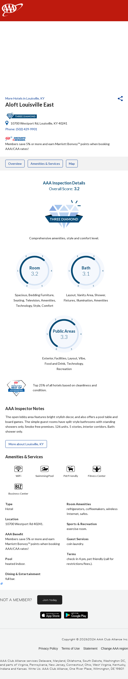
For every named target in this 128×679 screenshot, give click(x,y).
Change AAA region (114, 648)
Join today (50, 600)
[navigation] (64, 10)
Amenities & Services (45, 163)
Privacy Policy (48, 648)
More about (26, 444)
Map (72, 163)
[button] (108, 99)
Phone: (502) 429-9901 (21, 129)
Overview (15, 163)
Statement (90, 648)
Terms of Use (70, 648)
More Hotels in (25, 98)
